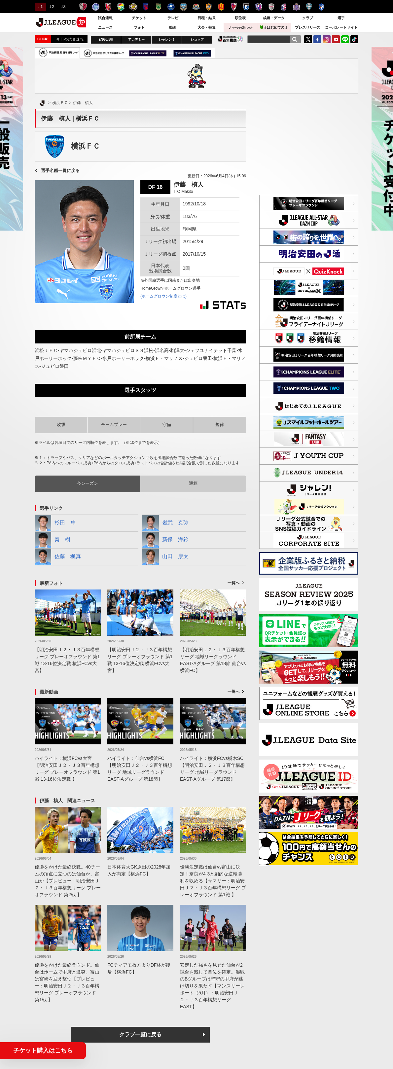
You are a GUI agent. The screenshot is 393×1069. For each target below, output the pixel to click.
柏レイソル (133, 7)
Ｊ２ (51, 6)
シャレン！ (167, 39)
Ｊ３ (62, 6)
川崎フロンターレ (183, 7)
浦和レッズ (108, 7)
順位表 (240, 18)
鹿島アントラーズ (83, 7)
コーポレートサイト (341, 27)
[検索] (294, 39)
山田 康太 (165, 557)
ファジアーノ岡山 (284, 7)
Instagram (327, 39)
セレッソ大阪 (259, 7)
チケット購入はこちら (43, 1050)
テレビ (172, 18)
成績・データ (274, 18)
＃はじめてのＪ (274, 27)
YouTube (336, 39)
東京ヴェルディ (158, 7)
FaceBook (317, 39)
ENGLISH (105, 39)
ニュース (105, 27)
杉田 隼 (55, 523)
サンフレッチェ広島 (296, 7)
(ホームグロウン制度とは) (163, 296)
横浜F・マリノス (196, 7)
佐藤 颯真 (58, 557)
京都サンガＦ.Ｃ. (234, 7)
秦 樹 (52, 540)
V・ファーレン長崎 (321, 7)
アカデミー (136, 39)
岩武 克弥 (165, 523)
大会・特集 (206, 27)
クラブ (307, 18)
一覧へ (233, 583)
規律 (219, 424)
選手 (341, 18)
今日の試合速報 (70, 39)
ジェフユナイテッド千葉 (121, 7)
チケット (139, 18)
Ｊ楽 (240, 27)
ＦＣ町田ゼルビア (171, 7)
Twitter (308, 39)
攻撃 (61, 424)
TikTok (354, 39)
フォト (139, 27)
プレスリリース (307, 27)
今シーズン (87, 483)
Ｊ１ (39, 6)
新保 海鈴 (165, 540)
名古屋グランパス (221, 7)
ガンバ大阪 (246, 7)
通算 (193, 483)
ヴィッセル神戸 (271, 7)
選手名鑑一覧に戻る (60, 170)
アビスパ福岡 (309, 7)
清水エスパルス (208, 7)
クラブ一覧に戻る (140, 1034)
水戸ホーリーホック (95, 7)
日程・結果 (206, 18)
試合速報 (105, 18)
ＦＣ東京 (146, 7)
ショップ (197, 39)
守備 (166, 424)
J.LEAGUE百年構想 (230, 39)
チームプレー (114, 424)
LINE (345, 39)
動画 (172, 27)
